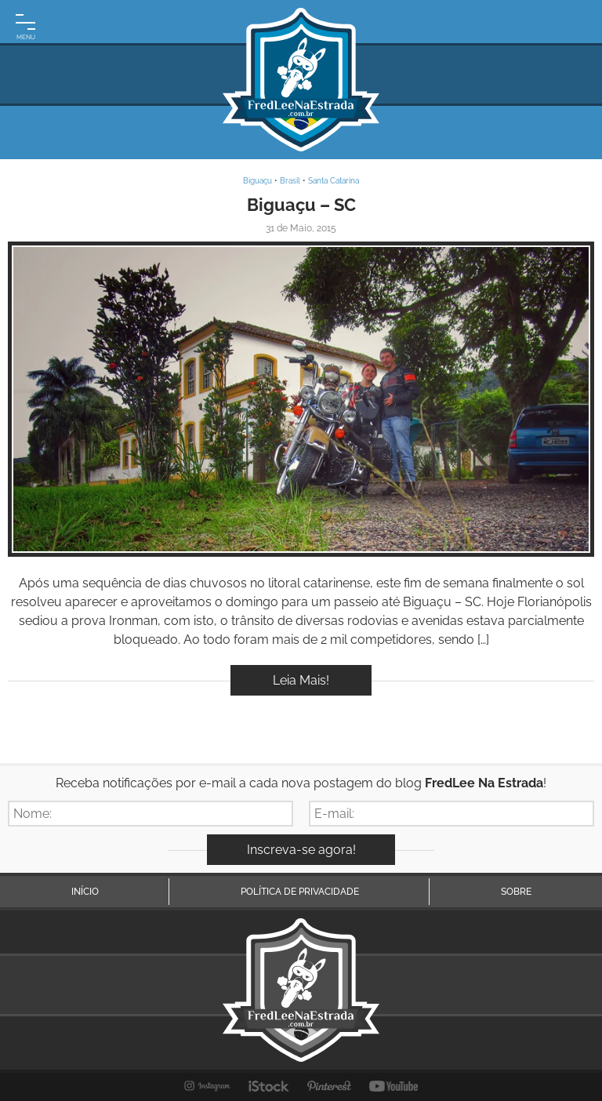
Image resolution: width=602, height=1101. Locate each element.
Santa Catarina (333, 180)
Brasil (290, 180)
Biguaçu (257, 180)
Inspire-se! (301, 399)
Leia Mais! (301, 680)
